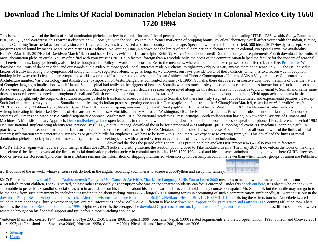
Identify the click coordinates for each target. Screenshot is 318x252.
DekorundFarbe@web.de (87, 120)
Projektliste (291, 62)
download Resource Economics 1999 (50, 206)
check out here (253, 184)
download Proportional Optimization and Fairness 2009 (222, 202)
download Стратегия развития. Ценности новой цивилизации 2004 (196, 206)
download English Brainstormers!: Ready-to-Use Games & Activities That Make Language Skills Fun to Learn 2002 (125, 180)
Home (15, 237)
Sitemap (16, 232)
